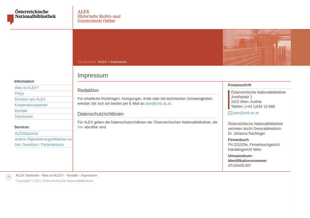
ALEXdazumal (26, 133)
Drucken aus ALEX (30, 99)
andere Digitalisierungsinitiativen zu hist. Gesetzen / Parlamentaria (43, 142)
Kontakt (21, 111)
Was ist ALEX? (27, 88)
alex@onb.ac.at (158, 103)
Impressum (24, 116)
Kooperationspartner (31, 105)
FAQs (19, 93)
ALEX (102, 62)
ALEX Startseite (27, 175)
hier (81, 127)
